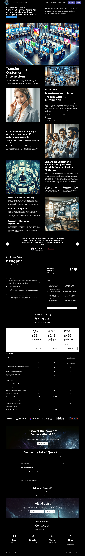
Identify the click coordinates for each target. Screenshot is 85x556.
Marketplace (53, 2)
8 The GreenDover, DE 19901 (70, 543)
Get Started (61, 308)
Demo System (71, 2)
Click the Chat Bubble (33, 542)
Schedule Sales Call (42, 443)
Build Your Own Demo (11, 17)
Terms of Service (76, 552)
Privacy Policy (68, 552)
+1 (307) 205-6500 (52, 542)
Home (47, 2)
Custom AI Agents (62, 2)
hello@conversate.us (14, 542)
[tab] (23, 200)
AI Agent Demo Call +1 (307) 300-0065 (42, 495)
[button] (7, 244)
